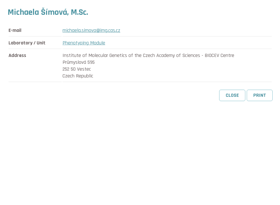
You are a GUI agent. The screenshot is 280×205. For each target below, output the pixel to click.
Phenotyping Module (84, 43)
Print (259, 95)
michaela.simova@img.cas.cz (91, 30)
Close (232, 95)
